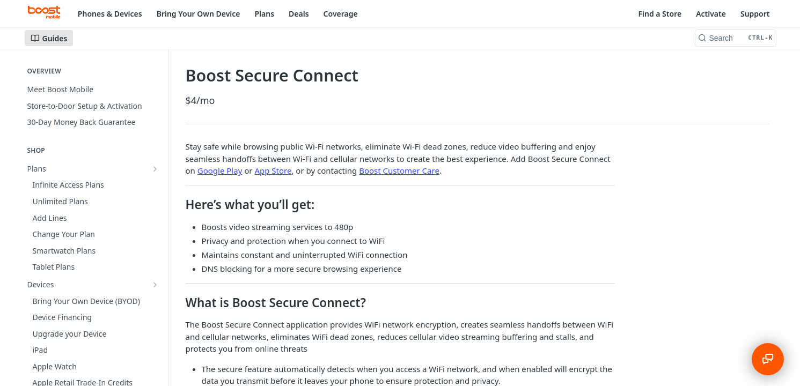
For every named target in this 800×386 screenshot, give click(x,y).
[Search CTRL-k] (735, 38)
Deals (299, 14)
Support (755, 14)
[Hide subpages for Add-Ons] (155, 201)
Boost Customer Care (399, 170)
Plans (265, 14)
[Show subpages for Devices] (155, 185)
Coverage (341, 14)
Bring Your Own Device (198, 14)
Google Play (220, 170)
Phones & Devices (110, 14)
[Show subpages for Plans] (155, 169)
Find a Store (659, 14)
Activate (711, 14)
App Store (272, 170)
